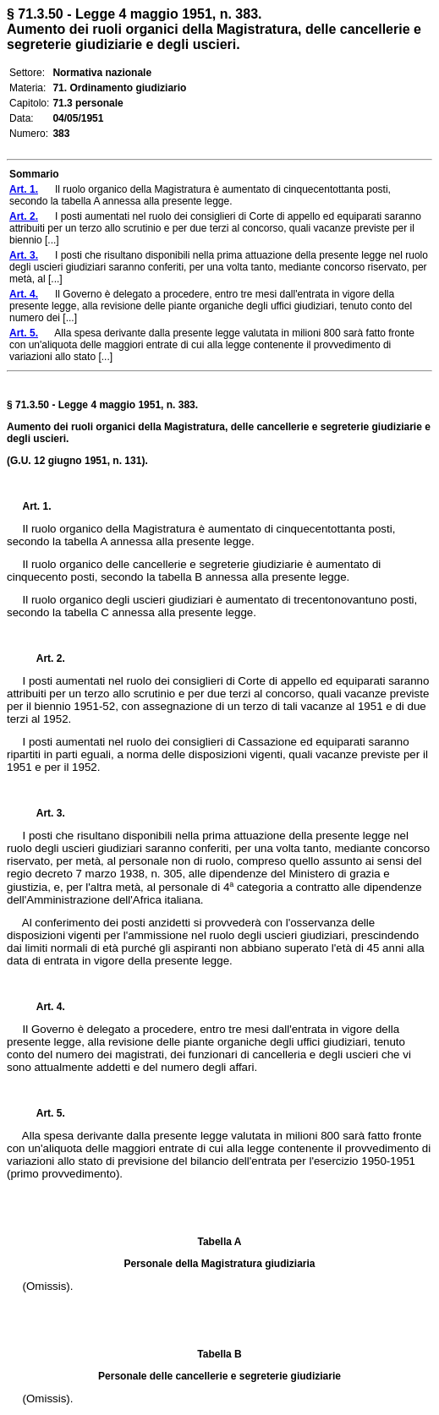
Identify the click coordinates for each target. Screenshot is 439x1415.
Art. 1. (37, 506)
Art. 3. (44, 813)
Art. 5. (44, 1113)
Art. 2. (44, 658)
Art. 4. (44, 1007)
